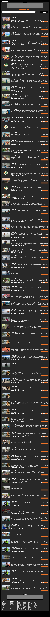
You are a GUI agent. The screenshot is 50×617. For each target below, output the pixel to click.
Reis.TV (22, 21)
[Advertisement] (25, 5)
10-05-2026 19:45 (14, 53)
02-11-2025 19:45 (14, 167)
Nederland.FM (14, 1)
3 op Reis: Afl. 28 (14, 217)
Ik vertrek (11, 605)
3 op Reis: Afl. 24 (14, 286)
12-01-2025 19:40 (14, 344)
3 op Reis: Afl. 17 (14, 71)
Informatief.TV (19, 609)
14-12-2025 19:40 (14, 113)
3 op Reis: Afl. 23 (14, 294)
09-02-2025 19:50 (14, 313)
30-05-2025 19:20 (14, 221)
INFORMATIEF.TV (25, 9)
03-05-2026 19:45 (14, 60)
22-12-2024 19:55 (14, 359)
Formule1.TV (19, 605)
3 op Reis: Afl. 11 (14, 125)
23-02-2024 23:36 (14, 574)
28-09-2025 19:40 (14, 198)
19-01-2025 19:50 (14, 336)
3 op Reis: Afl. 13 (14, 109)
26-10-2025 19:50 (14, 175)
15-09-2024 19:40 (14, 467)
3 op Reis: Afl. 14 (14, 102)
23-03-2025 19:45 (14, 267)
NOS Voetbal (11, 603)
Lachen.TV (24, 606)
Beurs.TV (18, 603)
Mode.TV (24, 608)
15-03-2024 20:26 (14, 551)
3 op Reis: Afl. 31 (14, 232)
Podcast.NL (29, 1)
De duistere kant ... (12, 606)
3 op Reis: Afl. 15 (14, 94)
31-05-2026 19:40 (14, 29)
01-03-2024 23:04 (14, 566)
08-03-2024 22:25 (14, 559)
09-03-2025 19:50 (14, 282)
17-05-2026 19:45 (14, 44)
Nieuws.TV (29, 604)
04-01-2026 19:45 (14, 98)
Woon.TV (35, 607)
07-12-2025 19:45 (14, 121)
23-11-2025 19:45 (14, 137)
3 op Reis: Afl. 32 (14, 224)
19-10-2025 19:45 (14, 183)
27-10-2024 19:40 (14, 421)
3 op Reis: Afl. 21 (14, 309)
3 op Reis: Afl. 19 (14, 324)
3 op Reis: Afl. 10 (14, 132)
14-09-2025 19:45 (14, 213)
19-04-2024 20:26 (14, 513)
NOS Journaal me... (5, 608)
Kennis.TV (24, 603)
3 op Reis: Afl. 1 (13, 55)
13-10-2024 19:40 (14, 436)
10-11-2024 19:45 (14, 405)
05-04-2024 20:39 (14, 528)
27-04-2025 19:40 (14, 229)
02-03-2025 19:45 (14, 290)
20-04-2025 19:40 (14, 237)
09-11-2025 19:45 (14, 160)
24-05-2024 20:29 (14, 475)
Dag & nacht (11, 607)
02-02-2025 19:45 (14, 321)
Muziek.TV (24, 609)
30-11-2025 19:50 (14, 129)
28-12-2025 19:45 (14, 107)
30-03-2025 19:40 (14, 260)
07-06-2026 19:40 (14, 21)
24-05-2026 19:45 (14, 36)
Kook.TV (24, 605)
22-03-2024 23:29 (14, 544)
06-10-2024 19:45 (14, 444)
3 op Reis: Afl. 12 (14, 378)
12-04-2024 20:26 (14, 520)
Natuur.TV (29, 602)
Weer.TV (35, 606)
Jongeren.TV (24, 602)
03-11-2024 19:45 (14, 413)
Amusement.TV (19, 602)
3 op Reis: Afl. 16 (14, 78)
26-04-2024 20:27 (14, 505)
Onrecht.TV (29, 605)
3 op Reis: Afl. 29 (14, 248)
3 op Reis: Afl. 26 (14, 271)
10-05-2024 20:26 (14, 490)
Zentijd (3, 606)
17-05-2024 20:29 (14, 482)
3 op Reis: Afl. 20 (14, 317)
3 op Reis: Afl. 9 (13, 148)
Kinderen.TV (24, 604)
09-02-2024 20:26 (14, 590)
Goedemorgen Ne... (4, 607)
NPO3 (19, 21)
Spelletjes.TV (35, 603)
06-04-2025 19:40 (14, 252)
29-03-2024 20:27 (14, 536)
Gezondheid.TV (19, 608)
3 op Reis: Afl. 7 (13, 163)
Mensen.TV (24, 607)
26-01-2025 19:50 (14, 328)
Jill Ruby (3, 609)
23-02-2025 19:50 (14, 299)
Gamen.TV (18, 606)
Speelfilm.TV (35, 602)
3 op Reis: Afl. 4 (14, 32)
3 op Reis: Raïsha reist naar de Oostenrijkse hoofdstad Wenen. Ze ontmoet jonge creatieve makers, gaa (29, 117)
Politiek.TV (29, 607)
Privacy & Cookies (43, 1)
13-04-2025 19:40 (14, 245)
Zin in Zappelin (4, 603)
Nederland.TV (22, 1)
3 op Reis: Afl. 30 (14, 240)
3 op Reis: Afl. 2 (13, 48)
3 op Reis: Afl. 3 (13, 40)
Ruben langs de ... (12, 604)
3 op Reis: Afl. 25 (14, 278)
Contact (35, 1)
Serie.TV (29, 609)
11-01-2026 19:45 (14, 83)
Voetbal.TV (35, 605)
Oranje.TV (29, 606)
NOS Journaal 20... (12, 609)
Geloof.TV (18, 607)
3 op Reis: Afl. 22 (14, 301)
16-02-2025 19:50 (14, 306)
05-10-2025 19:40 (14, 190)
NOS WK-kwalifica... (12, 608)
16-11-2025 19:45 (14, 152)
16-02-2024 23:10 (14, 582)
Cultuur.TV (19, 604)
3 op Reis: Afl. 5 (13, 24)
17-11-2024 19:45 (14, 397)
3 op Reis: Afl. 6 (13, 17)
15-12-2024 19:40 (14, 367)
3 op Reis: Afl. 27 (14, 263)
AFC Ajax (3, 604)
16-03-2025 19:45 (14, 275)
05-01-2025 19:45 (14, 351)
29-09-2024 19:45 (14, 452)
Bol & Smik (3, 605)
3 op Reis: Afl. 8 (13, 155)
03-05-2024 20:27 (14, 498)
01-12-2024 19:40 (14, 382)
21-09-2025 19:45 (14, 206)
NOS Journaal (4, 602)
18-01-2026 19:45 (14, 75)
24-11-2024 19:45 (14, 390)
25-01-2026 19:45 (14, 68)
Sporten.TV (35, 604)
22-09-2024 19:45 (14, 459)
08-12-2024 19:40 (14, 375)
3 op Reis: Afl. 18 (14, 63)
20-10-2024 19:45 (14, 428)
